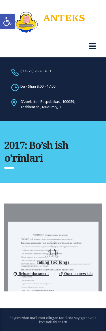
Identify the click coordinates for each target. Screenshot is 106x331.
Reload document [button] (31, 273)
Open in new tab (76, 273)
